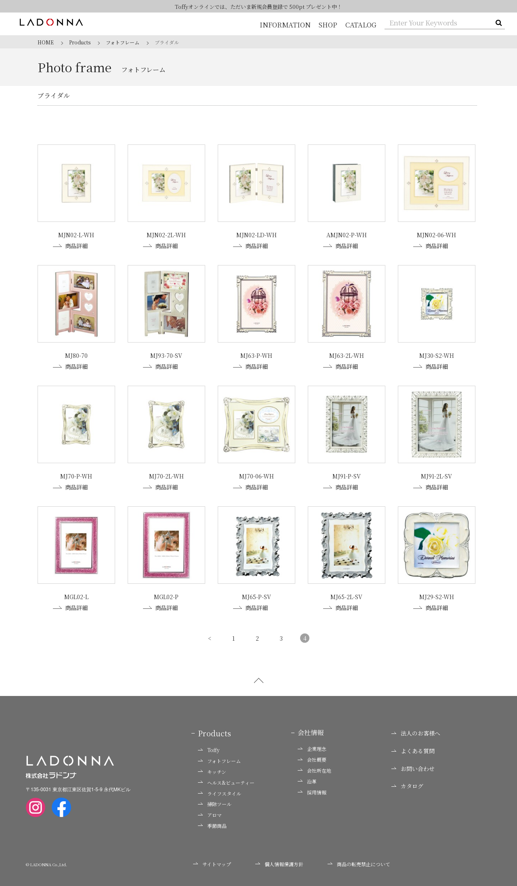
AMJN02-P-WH (346, 235)
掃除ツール (214, 802)
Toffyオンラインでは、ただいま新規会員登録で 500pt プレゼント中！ (258, 6)
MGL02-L (76, 595)
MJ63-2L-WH (346, 355)
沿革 (307, 779)
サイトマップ (212, 862)
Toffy (209, 748)
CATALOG (361, 24)
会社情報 (311, 731)
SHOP (328, 24)
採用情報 (312, 790)
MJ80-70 (76, 355)
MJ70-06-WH (256, 475)
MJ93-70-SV (166, 355)
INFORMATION (286, 24)
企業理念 (312, 747)
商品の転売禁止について (359, 862)
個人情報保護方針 (279, 862)
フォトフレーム (219, 759)
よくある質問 (413, 749)
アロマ (210, 813)
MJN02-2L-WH (166, 235)
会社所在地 (314, 769)
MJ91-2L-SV (436, 475)
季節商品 (212, 824)
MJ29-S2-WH (436, 595)
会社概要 (312, 758)
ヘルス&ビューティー (226, 780)
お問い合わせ (413, 767)
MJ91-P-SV (346, 475)
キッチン (212, 770)
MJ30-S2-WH (436, 355)
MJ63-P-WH (256, 355)
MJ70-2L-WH (166, 475)
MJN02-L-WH (76, 235)
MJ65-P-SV (256, 595)
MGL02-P (166, 595)
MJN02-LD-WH (256, 235)
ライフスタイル (219, 791)
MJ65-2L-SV (346, 595)
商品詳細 (70, 246)
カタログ (407, 784)
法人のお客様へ (415, 732)
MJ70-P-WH (76, 475)
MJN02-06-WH (436, 235)
